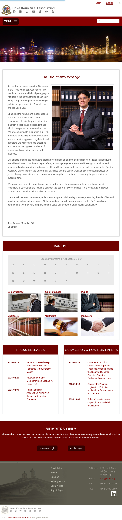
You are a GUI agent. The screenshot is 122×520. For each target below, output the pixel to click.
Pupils (97, 301)
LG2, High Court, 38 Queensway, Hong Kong (108, 471)
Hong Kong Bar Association (19, 517)
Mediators (97, 325)
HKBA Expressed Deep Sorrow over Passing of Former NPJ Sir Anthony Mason (39, 367)
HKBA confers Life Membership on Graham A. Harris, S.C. (40, 380)
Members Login (47, 448)
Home (54, 472)
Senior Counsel (24, 301)
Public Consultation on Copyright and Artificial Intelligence (99, 402)
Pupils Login (76, 448)
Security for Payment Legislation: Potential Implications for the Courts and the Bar (100, 389)
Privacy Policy (58, 481)
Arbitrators (60, 325)
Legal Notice (57, 486)
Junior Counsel (60, 301)
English (109, 3)
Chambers (24, 325)
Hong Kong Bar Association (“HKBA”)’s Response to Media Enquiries (38, 394)
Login (98, 3)
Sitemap (55, 477)
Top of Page (57, 490)
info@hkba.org (107, 478)
